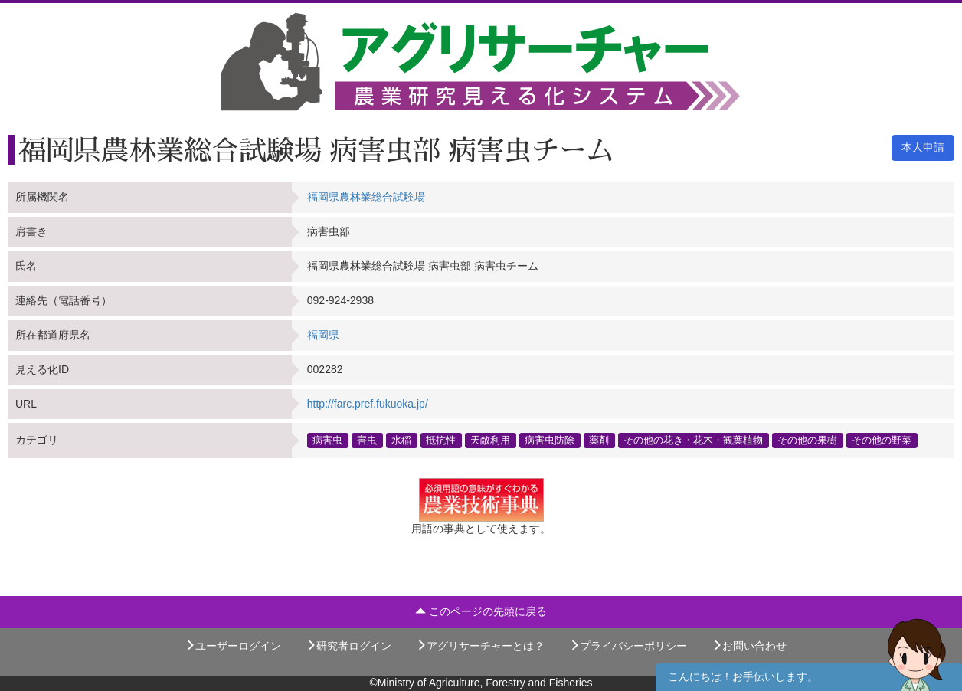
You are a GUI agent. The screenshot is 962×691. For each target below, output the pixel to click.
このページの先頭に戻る (481, 611)
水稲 (401, 439)
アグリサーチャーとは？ (480, 646)
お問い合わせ (749, 646)
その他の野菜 (881, 439)
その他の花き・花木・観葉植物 (693, 439)
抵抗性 (441, 439)
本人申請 (922, 147)
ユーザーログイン (233, 646)
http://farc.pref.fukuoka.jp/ (367, 404)
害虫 (367, 439)
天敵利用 (490, 439)
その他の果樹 (807, 439)
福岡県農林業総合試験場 (366, 197)
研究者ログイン (348, 646)
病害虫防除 (549, 439)
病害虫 (327, 439)
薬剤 (599, 439)
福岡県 (323, 335)
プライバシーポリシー (628, 646)
